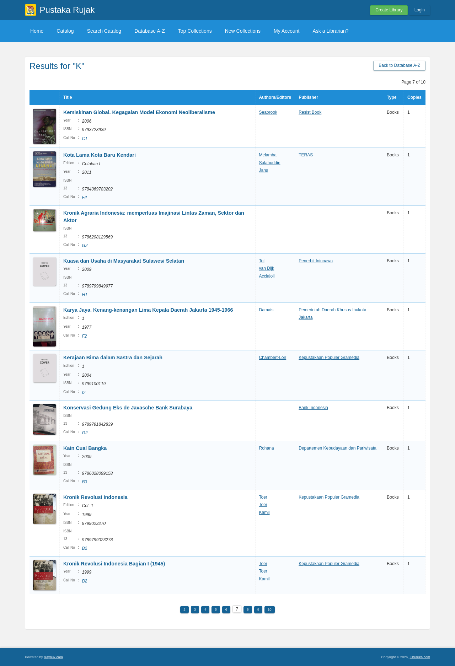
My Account (286, 31)
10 (270, 609)
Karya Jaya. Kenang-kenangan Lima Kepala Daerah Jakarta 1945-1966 (148, 310)
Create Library (388, 9)
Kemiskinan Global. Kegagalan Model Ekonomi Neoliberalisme (139, 112)
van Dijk (266, 268)
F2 (84, 197)
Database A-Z (149, 31)
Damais (266, 309)
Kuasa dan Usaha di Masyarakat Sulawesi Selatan (123, 261)
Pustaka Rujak (67, 10)
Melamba (268, 154)
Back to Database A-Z (399, 65)
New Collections (243, 31)
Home (36, 31)
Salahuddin (269, 162)
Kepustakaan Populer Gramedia (329, 357)
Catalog (65, 31)
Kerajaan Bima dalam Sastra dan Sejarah (112, 357)
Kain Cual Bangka (85, 448)
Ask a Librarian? (330, 31)
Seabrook (268, 112)
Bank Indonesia (313, 407)
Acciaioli (267, 276)
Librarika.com (420, 657)
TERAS (306, 154)
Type (391, 97)
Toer (263, 497)
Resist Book (310, 112)
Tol (261, 260)
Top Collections (195, 31)
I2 (83, 392)
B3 (84, 481)
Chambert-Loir (273, 357)
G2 (84, 245)
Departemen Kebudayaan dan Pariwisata (337, 448)
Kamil (264, 512)
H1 (84, 294)
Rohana (266, 448)
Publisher (308, 97)
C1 (84, 138)
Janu (263, 170)
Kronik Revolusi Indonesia (95, 497)
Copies (414, 97)
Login (419, 9)
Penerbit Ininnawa (316, 260)
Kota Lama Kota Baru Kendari (99, 155)
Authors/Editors (275, 97)
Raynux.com (53, 657)
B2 (84, 548)
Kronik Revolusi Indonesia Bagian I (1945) (114, 563)
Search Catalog (104, 31)
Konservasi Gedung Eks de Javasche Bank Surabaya (127, 407)
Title (67, 97)
